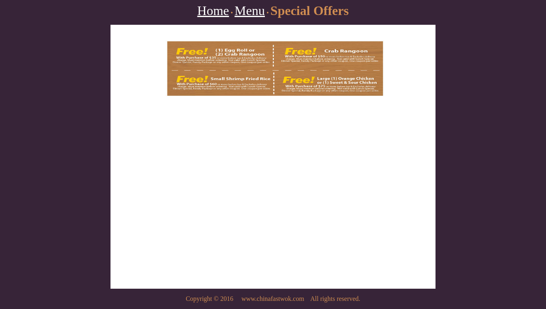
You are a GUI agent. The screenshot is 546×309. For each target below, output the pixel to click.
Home (213, 10)
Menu (249, 10)
